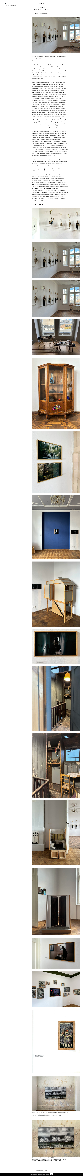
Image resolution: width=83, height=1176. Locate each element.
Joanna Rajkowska (11, 5)
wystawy (41, 3)
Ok (51, 1174)
